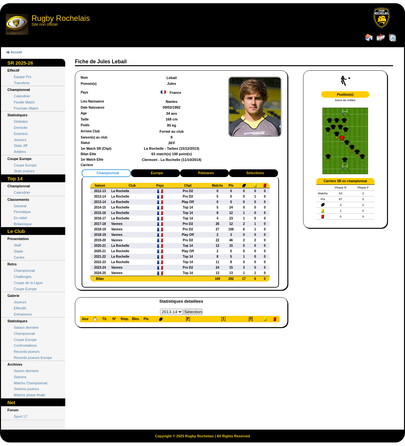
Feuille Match (24, 102)
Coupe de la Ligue (28, 283)
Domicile (20, 127)
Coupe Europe (25, 165)
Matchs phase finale (29, 395)
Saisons (20, 377)
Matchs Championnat (30, 383)
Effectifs (20, 308)
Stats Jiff (20, 145)
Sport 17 (20, 416)
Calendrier (22, 96)
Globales (21, 121)
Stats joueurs (24, 171)
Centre (19, 257)
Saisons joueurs (26, 389)
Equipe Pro (22, 77)
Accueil (16, 52)
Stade (18, 251)
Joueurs (20, 140)
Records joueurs (27, 351)
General (20, 206)
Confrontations (25, 345)
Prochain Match (26, 108)
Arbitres (20, 152)
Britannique (23, 224)
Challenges (23, 277)
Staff (17, 245)
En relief (20, 218)
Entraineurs (23, 314)
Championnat (24, 270)
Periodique (22, 212)
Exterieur (21, 134)
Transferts (22, 83)
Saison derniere (26, 327)
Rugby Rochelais (61, 18)
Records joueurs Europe (33, 358)
